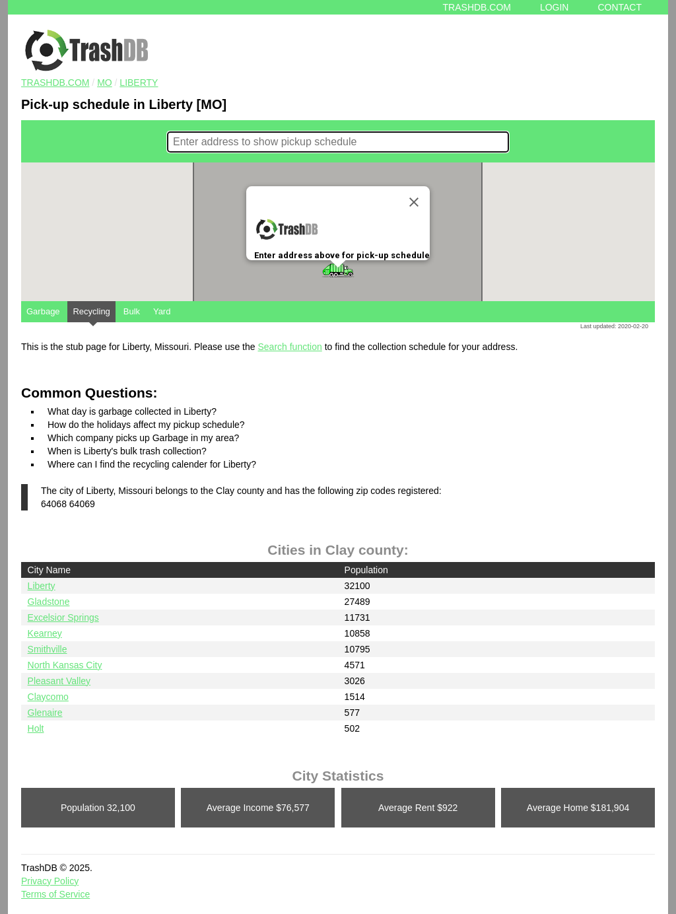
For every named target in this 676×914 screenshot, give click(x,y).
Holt (36, 728)
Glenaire (45, 712)
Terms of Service (55, 894)
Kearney (45, 633)
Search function (289, 346)
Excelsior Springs (63, 617)
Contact (619, 7)
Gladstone (49, 601)
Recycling (91, 314)
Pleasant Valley (59, 681)
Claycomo (48, 696)
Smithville (47, 649)
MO (104, 82)
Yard (162, 311)
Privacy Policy (50, 881)
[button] (338, 270)
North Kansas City (65, 665)
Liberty (138, 82)
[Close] (414, 202)
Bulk (131, 311)
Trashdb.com (477, 7)
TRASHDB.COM (55, 82)
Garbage (43, 311)
